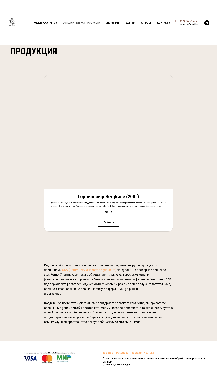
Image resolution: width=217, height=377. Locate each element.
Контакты (163, 22)
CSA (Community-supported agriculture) (89, 270)
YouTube (149, 353)
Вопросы (146, 22)
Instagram (122, 353)
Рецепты (129, 22)
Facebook (136, 353)
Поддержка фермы (45, 22)
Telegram (108, 353)
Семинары (112, 22)
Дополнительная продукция (81, 22)
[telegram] (206, 22)
